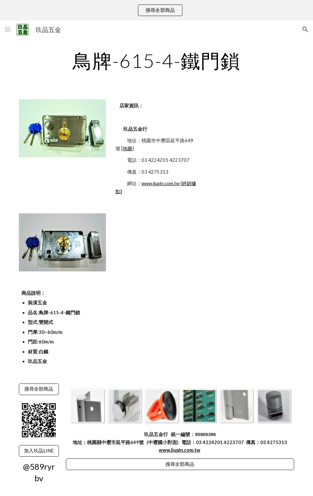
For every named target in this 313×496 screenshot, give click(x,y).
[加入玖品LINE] (39, 451)
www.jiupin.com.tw (160, 183)
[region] (156, 10)
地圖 (127, 148)
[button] (7, 29)
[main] (156, 60)
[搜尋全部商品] (39, 389)
